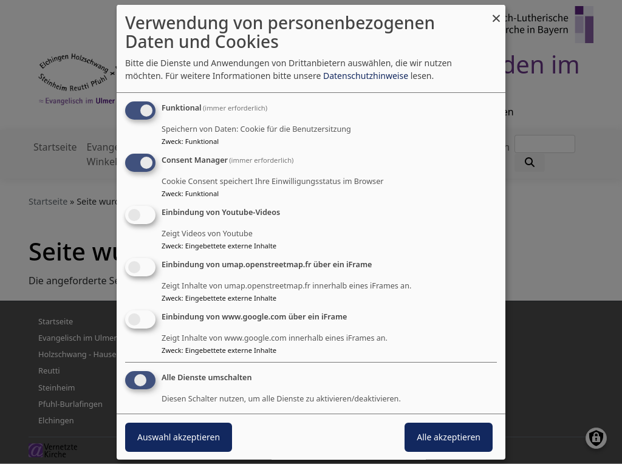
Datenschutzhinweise (365, 75)
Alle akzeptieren (448, 437)
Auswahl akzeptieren (178, 437)
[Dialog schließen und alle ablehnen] (496, 12)
